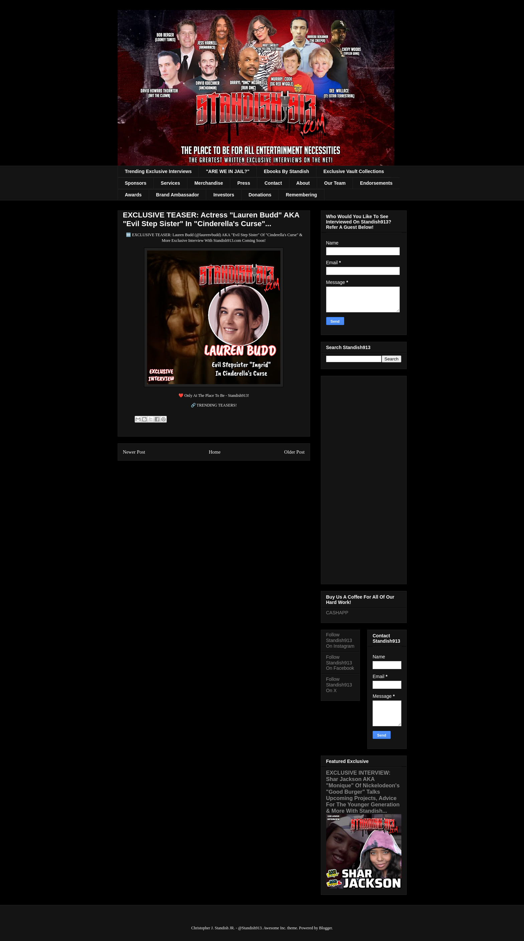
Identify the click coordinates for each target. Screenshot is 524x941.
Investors (223, 194)
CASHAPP (337, 612)
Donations (260, 194)
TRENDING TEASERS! (216, 405)
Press (243, 183)
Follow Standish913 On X (339, 684)
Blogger (325, 928)
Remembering (301, 194)
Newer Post (134, 452)
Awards (133, 194)
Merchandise (208, 183)
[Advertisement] (363, 478)
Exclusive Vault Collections (353, 171)
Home (215, 452)
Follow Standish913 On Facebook (340, 662)
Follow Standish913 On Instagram (340, 640)
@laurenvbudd (208, 234)
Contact (273, 183)
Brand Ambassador (177, 194)
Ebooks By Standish (286, 171)
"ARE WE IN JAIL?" (227, 171)
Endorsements (376, 183)
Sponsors (136, 183)
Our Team (335, 183)
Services (170, 183)
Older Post (294, 452)
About (303, 183)
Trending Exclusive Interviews (158, 171)
